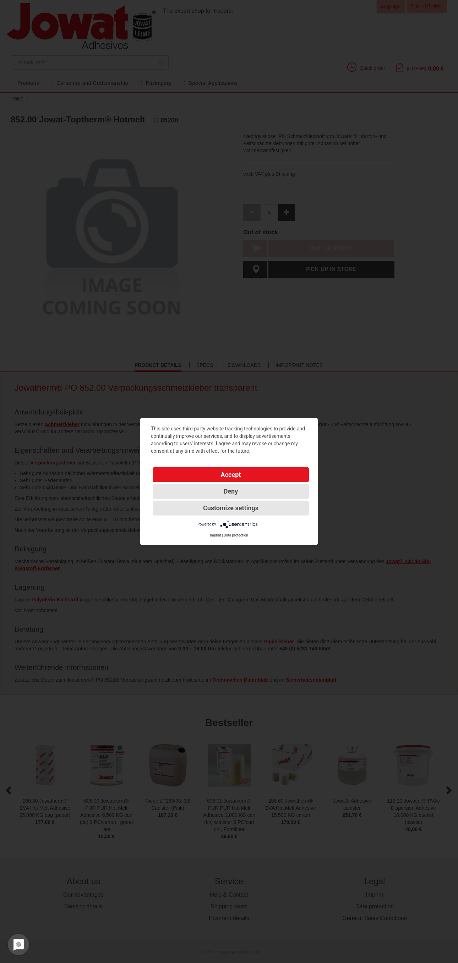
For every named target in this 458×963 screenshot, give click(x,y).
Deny (231, 491)
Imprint (215, 535)
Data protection (236, 535)
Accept (231, 474)
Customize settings (230, 508)
